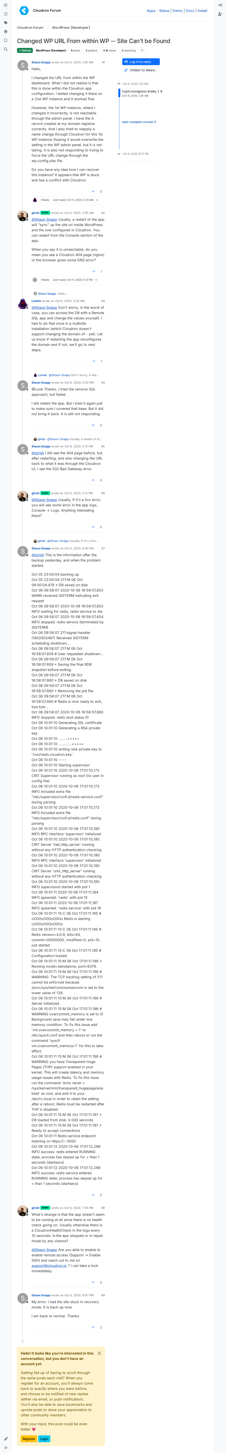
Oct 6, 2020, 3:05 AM (79, 213)
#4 (103, 382)
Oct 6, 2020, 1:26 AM (78, 62)
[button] (6, 1438)
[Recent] (6, 14)
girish (36, 213)
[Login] (220, 5)
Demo (178, 10)
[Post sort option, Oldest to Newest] (141, 70)
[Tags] (6, 22)
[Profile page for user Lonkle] (22, 304)
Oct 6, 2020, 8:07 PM (79, 1295)
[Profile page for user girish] (22, 216)
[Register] (220, 14)
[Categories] (6, 5)
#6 (103, 493)
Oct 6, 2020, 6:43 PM (79, 548)
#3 (103, 301)
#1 (103, 62)
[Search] (6, 49)
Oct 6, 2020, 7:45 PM (78, 1208)
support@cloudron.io (49, 1265)
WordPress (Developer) (51, 50)
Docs (190, 10)
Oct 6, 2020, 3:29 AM (70, 301)
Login (44, 1439)
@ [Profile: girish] (38, 453)
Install (202, 10)
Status (164, 10)
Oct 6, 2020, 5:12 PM (78, 446)
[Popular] (6, 31)
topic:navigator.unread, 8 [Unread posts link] (139, 122)
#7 (103, 548)
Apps (151, 10)
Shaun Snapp (41, 62)
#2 (103, 213)
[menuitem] (220, 5)
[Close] (99, 1353)
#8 (103, 1208)
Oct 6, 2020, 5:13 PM (78, 493)
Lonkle (36, 301)
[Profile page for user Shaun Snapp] (22, 65)
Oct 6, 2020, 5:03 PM (79, 382)
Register (29, 1439)
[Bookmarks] (6, 40)
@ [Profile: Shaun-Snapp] (44, 219)
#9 (103, 1295)
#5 (103, 446)
